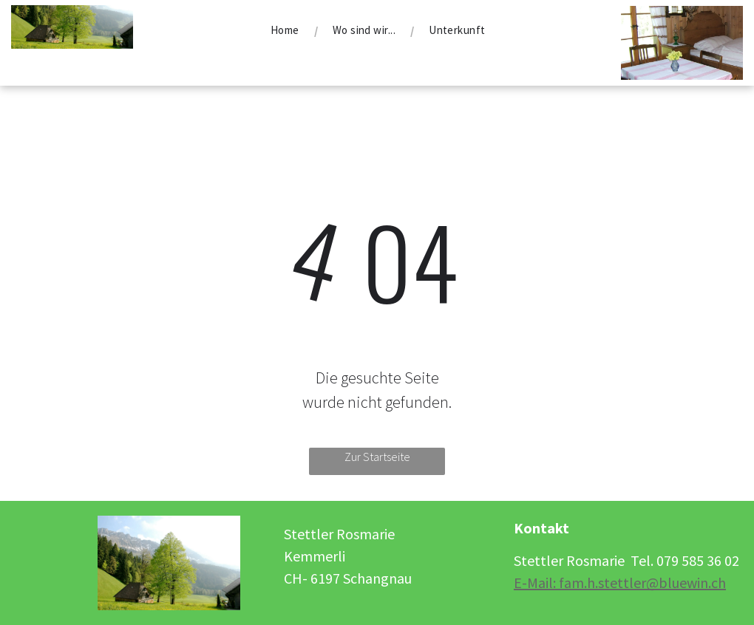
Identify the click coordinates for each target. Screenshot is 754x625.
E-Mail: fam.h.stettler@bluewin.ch (620, 582)
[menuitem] (287, 30)
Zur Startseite (377, 456)
